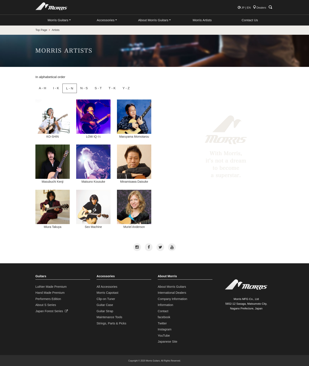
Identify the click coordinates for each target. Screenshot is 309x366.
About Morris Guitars (172, 286)
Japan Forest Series (51, 311)
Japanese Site (167, 341)
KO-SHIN (52, 118)
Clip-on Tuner (106, 299)
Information (165, 305)
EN (249, 7)
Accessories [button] (106, 20)
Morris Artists (202, 20)
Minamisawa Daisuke (134, 164)
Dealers (259, 7)
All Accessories (107, 286)
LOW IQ (93, 118)
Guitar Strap (105, 311)
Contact (163, 311)
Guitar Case (105, 305)
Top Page (41, 30)
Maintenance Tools (109, 317)
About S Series (45, 305)
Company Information (172, 299)
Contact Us (250, 20)
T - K (112, 88)
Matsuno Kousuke (93, 164)
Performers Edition (48, 299)
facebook (164, 317)
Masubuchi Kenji (52, 164)
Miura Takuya (52, 209)
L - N (69, 88)
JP (242, 7)
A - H (42, 88)
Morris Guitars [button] (58, 20)
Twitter (162, 323)
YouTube (164, 335)
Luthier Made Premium (51, 286)
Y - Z (126, 88)
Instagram (164, 329)
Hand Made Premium (50, 292)
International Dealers (172, 292)
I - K (56, 88)
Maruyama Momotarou (134, 118)
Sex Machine (93, 209)
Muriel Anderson (134, 209)
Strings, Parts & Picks (111, 323)
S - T (98, 88)
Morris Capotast (107, 292)
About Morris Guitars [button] (153, 20)
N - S (84, 88)
